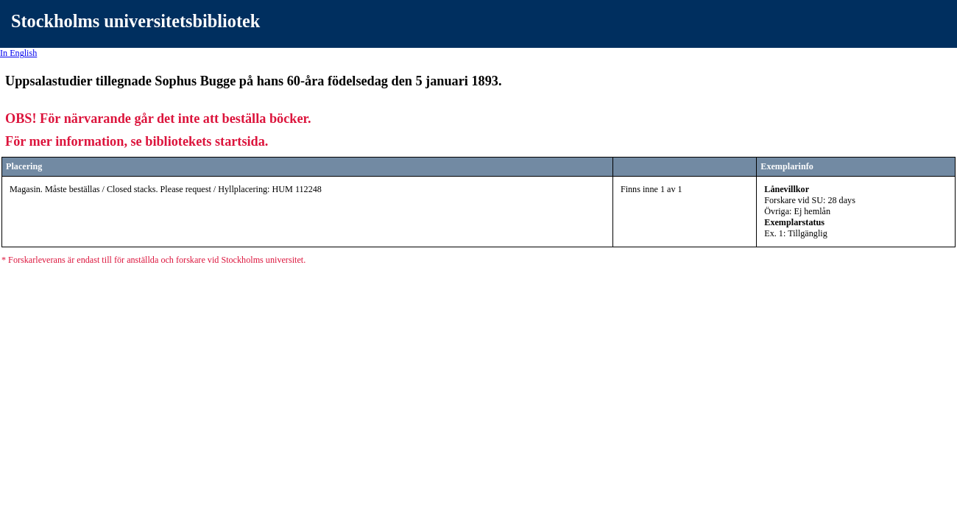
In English (18, 53)
